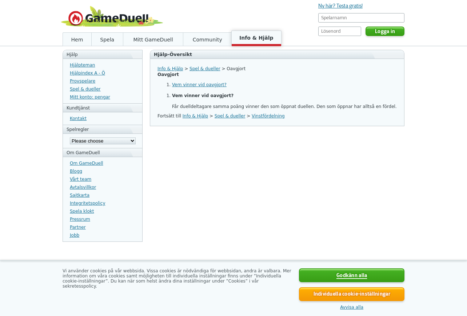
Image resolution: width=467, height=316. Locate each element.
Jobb (74, 235)
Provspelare (82, 81)
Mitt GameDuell (153, 40)
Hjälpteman (82, 65)
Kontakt (78, 118)
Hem (77, 40)
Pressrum (80, 219)
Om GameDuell (86, 163)
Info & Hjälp (256, 38)
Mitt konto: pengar (90, 97)
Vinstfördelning (268, 116)
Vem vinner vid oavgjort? (199, 84)
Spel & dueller (85, 89)
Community (207, 40)
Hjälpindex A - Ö (87, 73)
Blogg (76, 171)
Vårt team (80, 179)
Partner (78, 227)
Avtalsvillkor (83, 187)
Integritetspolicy (87, 203)
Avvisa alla (351, 307)
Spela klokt (82, 211)
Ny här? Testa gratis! (340, 6)
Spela (107, 40)
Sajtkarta (79, 195)
